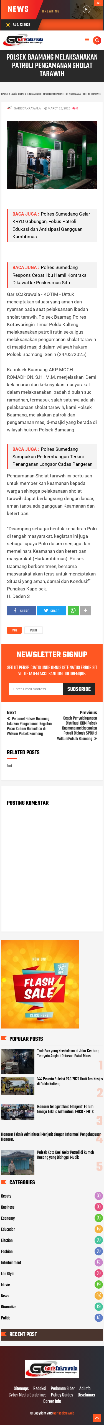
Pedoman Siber (63, 1389)
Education (8, 1229)
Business (7, 1207)
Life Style (7, 1274)
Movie (5, 1285)
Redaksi (39, 1389)
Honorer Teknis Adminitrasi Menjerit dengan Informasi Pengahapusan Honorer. (51, 1137)
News (5, 1296)
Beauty (6, 1196)
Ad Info (84, 1389)
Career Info (52, 1402)
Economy (8, 1218)
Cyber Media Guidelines (28, 1395)
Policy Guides (62, 1395)
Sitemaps (21, 1389)
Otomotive (8, 1307)
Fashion (7, 1251)
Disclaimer (86, 1395)
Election (7, 1240)
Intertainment (11, 1263)
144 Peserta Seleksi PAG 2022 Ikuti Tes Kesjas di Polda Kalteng (70, 1082)
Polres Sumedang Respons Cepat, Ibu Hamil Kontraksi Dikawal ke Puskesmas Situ (50, 275)
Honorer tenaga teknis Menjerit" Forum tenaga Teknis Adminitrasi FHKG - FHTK (65, 1109)
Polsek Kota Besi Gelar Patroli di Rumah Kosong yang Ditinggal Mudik (65, 1155)
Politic (5, 1318)
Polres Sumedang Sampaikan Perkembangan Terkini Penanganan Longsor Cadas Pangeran (52, 456)
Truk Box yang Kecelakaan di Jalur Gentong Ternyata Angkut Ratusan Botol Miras (68, 1054)
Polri (33, 630)
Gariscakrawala (63, 1413)
